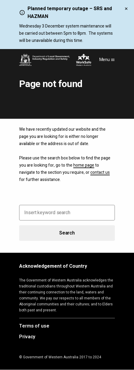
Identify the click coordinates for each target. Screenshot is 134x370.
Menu (107, 60)
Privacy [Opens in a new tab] (27, 337)
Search (67, 233)
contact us (100, 172)
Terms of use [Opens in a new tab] (34, 326)
